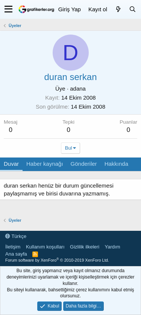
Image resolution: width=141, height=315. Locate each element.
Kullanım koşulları (45, 247)
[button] (8, 9)
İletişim (12, 247)
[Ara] (132, 9)
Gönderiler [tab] (84, 164)
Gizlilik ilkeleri (84, 247)
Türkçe (15, 236)
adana (78, 88)
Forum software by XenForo (57, 260)
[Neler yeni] (118, 9)
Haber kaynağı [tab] (44, 164)
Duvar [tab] (11, 164)
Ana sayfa (16, 254)
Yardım (112, 247)
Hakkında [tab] (116, 164)
